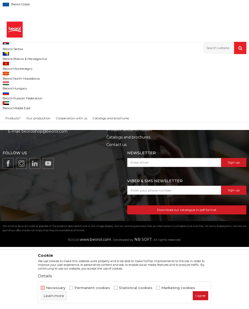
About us (114, 169)
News (111, 176)
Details (45, 275)
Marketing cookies (178, 288)
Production (116, 184)
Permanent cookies (92, 288)
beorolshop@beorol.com (44, 193)
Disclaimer (189, 176)
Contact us (116, 206)
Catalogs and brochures (128, 199)
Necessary (56, 288)
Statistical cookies (135, 288)
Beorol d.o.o (12, 65)
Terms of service (194, 169)
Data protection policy (199, 184)
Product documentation (129, 191)
